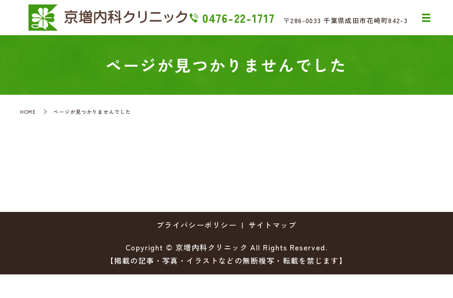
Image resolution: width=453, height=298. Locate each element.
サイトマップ (273, 224)
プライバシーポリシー (197, 224)
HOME (28, 111)
